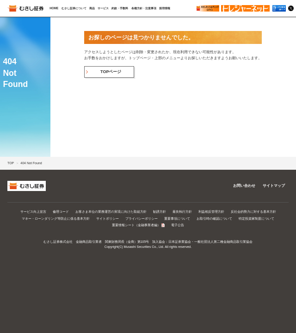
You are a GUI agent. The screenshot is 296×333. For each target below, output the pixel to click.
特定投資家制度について (256, 218)
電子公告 (177, 225)
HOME (53, 8)
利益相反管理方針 (211, 211)
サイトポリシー (107, 218)
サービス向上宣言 (33, 211)
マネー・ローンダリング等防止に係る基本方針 (56, 218)
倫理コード (61, 211)
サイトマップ (274, 186)
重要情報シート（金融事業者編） (136, 225)
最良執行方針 (182, 211)
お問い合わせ (244, 186)
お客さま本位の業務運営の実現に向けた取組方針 (111, 211)
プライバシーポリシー (141, 218)
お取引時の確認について (214, 218)
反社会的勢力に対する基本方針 (253, 211)
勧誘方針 (159, 211)
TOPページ (110, 71)
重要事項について (177, 218)
